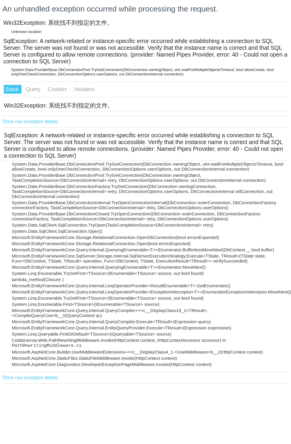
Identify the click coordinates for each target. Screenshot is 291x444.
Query (34, 89)
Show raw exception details (30, 121)
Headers (84, 89)
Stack (12, 89)
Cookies (58, 89)
